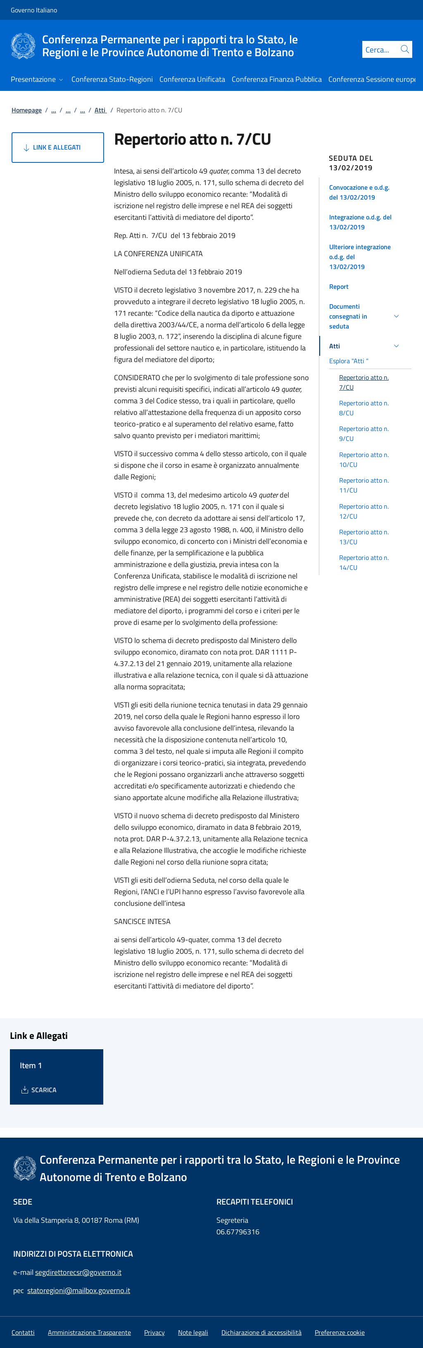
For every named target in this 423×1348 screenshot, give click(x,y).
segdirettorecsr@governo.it (78, 1272)
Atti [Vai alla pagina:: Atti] (101, 110)
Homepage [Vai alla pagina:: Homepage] (27, 110)
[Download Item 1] (38, 1090)
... (53, 110)
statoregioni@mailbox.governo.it (78, 1290)
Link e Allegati (51, 147)
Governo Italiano (34, 10)
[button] (365, 192)
